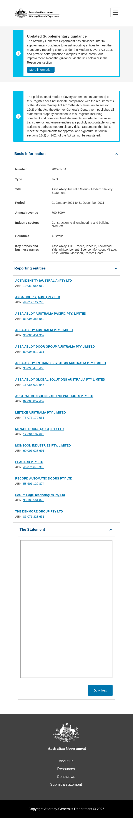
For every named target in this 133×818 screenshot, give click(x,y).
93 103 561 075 (33, 500)
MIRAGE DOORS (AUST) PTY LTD (39, 429)
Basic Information (30, 154)
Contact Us (66, 777)
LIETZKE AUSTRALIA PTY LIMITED (40, 412)
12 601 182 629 (33, 434)
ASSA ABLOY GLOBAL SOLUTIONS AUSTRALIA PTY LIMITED (60, 379)
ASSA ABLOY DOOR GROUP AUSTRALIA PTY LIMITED (55, 346)
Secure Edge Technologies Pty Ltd (40, 495)
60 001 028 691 (33, 450)
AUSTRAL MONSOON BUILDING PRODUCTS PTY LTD (54, 396)
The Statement (32, 529)
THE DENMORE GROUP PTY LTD (39, 511)
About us (66, 761)
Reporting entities (30, 268)
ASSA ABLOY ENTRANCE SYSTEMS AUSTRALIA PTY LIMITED (60, 363)
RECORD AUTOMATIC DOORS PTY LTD (43, 478)
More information (40, 69)
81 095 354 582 (33, 318)
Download (100, 690)
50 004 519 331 (33, 351)
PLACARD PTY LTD (29, 462)
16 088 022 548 (33, 384)
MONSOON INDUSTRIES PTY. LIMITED (43, 445)
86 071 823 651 (33, 516)
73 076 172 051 (33, 417)
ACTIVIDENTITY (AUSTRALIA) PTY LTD (43, 280)
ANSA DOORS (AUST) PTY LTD (37, 297)
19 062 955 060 (33, 285)
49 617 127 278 (33, 302)
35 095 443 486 (33, 368)
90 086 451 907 (33, 335)
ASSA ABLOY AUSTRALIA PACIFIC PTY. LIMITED (50, 313)
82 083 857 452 (33, 401)
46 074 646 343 (33, 467)
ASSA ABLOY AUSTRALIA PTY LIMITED (44, 330)
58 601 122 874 (33, 483)
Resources (66, 769)
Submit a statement (66, 784)
